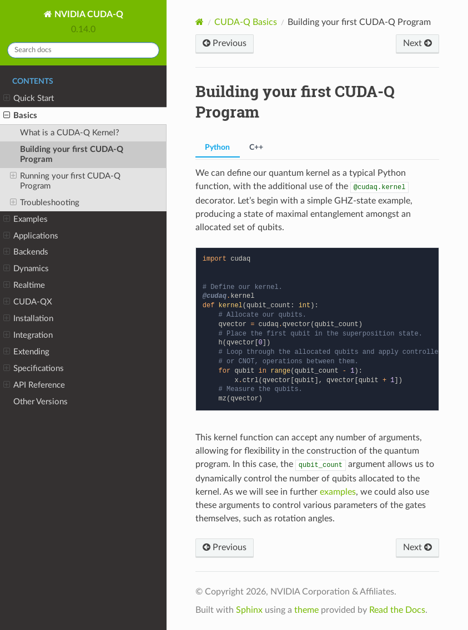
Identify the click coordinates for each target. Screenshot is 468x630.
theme (306, 610)
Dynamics (26, 269)
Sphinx (249, 610)
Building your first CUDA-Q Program (71, 154)
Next (417, 43)
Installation (28, 319)
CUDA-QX (27, 302)
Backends (25, 252)
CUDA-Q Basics (245, 22)
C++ (256, 147)
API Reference (34, 385)
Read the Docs (397, 610)
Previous (224, 43)
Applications (30, 236)
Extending (26, 352)
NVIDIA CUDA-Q (87, 14)
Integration (28, 336)
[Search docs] (83, 50)
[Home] (199, 22)
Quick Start (28, 99)
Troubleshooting (44, 203)
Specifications (33, 369)
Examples (25, 220)
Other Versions (40, 402)
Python (217, 147)
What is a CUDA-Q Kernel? (69, 133)
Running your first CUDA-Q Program (65, 180)
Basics (20, 116)
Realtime (24, 286)
